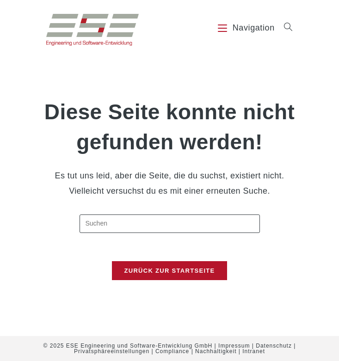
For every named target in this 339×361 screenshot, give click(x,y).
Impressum (234, 346)
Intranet (253, 351)
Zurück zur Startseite (169, 270)
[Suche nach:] (285, 27)
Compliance (172, 351)
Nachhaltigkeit (215, 351)
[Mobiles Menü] (247, 27)
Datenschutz (274, 346)
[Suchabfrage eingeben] (170, 223)
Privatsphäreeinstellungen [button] (111, 351)
